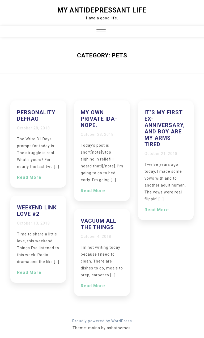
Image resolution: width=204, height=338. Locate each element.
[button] (101, 32)
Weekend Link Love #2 (37, 210)
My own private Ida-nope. (99, 118)
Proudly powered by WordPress (102, 321)
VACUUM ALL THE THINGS (98, 224)
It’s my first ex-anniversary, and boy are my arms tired (164, 128)
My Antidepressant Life (102, 10)
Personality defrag (36, 115)
